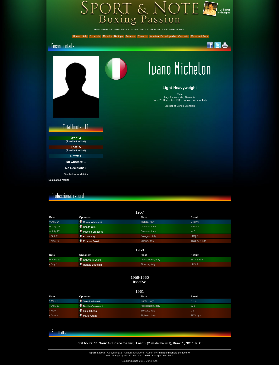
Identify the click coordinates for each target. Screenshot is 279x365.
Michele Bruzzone (93, 231)
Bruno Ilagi (89, 236)
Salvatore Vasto (92, 259)
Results (107, 36)
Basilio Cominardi (93, 306)
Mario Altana (90, 315)
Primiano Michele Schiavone (173, 352)
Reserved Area (199, 36)
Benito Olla (89, 226)
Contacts (183, 36)
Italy (84, 36)
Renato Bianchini (92, 264)
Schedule (95, 36)
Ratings (118, 36)
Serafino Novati (91, 301)
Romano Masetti (92, 222)
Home (76, 36)
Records (142, 36)
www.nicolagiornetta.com (159, 355)
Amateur (130, 36)
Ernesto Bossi (91, 241)
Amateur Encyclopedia (163, 36)
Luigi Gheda (90, 311)
